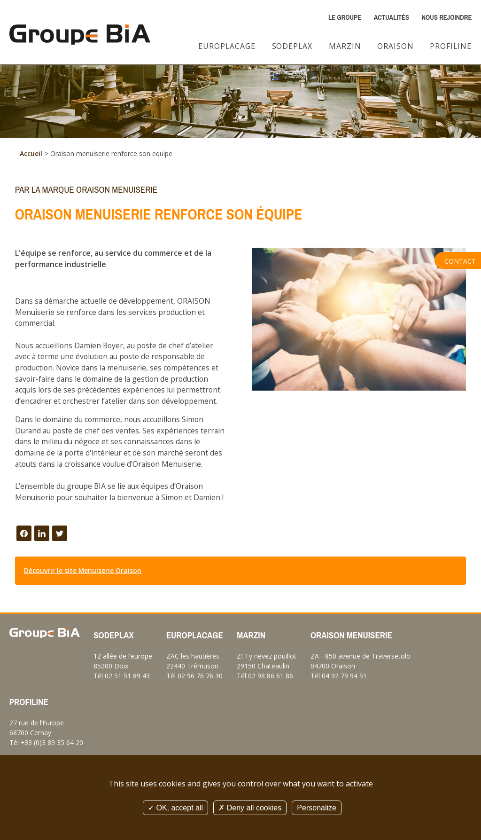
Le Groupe (344, 17)
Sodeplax (292, 46)
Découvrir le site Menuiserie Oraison (82, 570)
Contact (460, 261)
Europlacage (227, 46)
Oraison (395, 46)
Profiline (451, 46)
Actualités (391, 17)
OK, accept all (175, 808)
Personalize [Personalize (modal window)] (316, 808)
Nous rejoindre (447, 17)
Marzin (345, 46)
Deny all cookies (249, 808)
